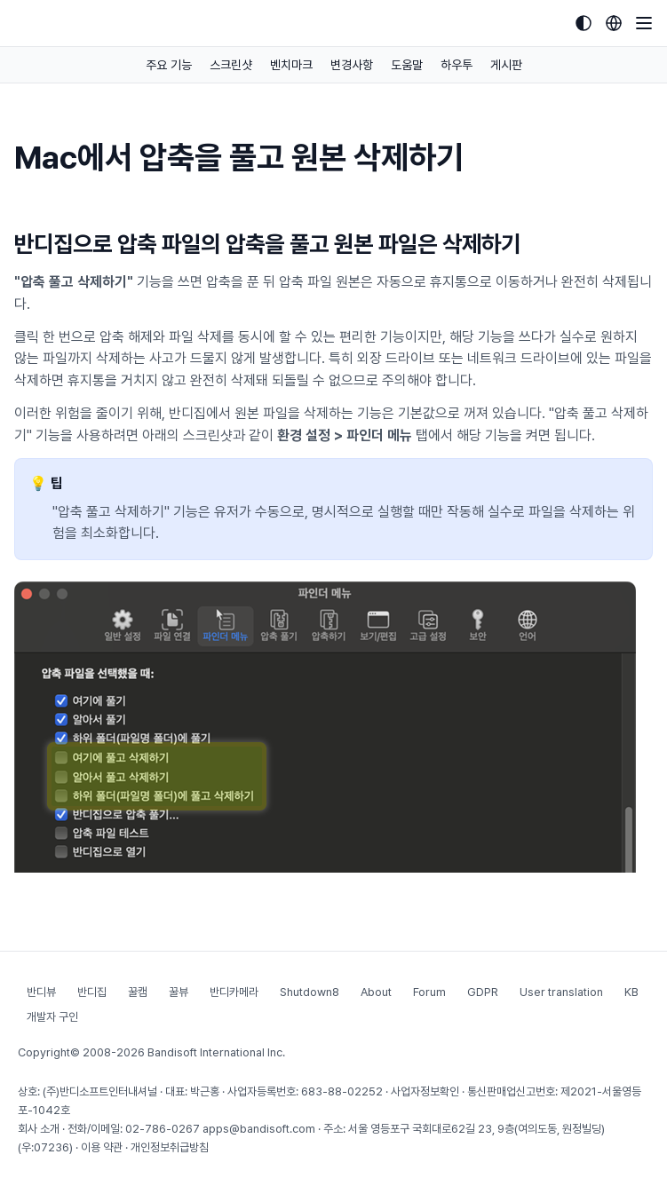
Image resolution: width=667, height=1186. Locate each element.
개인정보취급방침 (170, 1147)
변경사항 (351, 65)
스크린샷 (231, 65)
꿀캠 (137, 992)
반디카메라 (234, 992)
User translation (561, 992)
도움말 (407, 65)
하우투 (456, 65)
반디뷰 (41, 992)
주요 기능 (169, 65)
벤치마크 (291, 65)
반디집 (92, 992)
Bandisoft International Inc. (216, 1052)
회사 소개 (39, 1128)
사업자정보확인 (425, 1091)
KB (631, 992)
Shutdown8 (309, 992)
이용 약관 (102, 1147)
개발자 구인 (52, 1017)
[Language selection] (614, 23)
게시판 (506, 65)
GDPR (482, 992)
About (376, 992)
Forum (429, 992)
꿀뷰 (178, 992)
